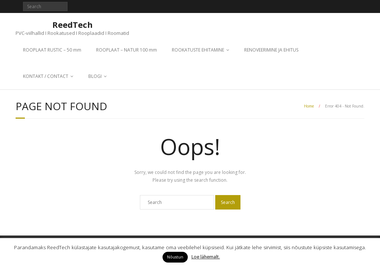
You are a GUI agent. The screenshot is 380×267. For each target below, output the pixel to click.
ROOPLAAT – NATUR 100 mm (126, 50)
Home (309, 106)
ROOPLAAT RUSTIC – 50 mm (52, 50)
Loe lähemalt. (205, 257)
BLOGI (95, 76)
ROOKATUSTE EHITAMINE (198, 50)
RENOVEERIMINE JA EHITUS (271, 50)
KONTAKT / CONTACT (45, 76)
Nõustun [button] (175, 257)
